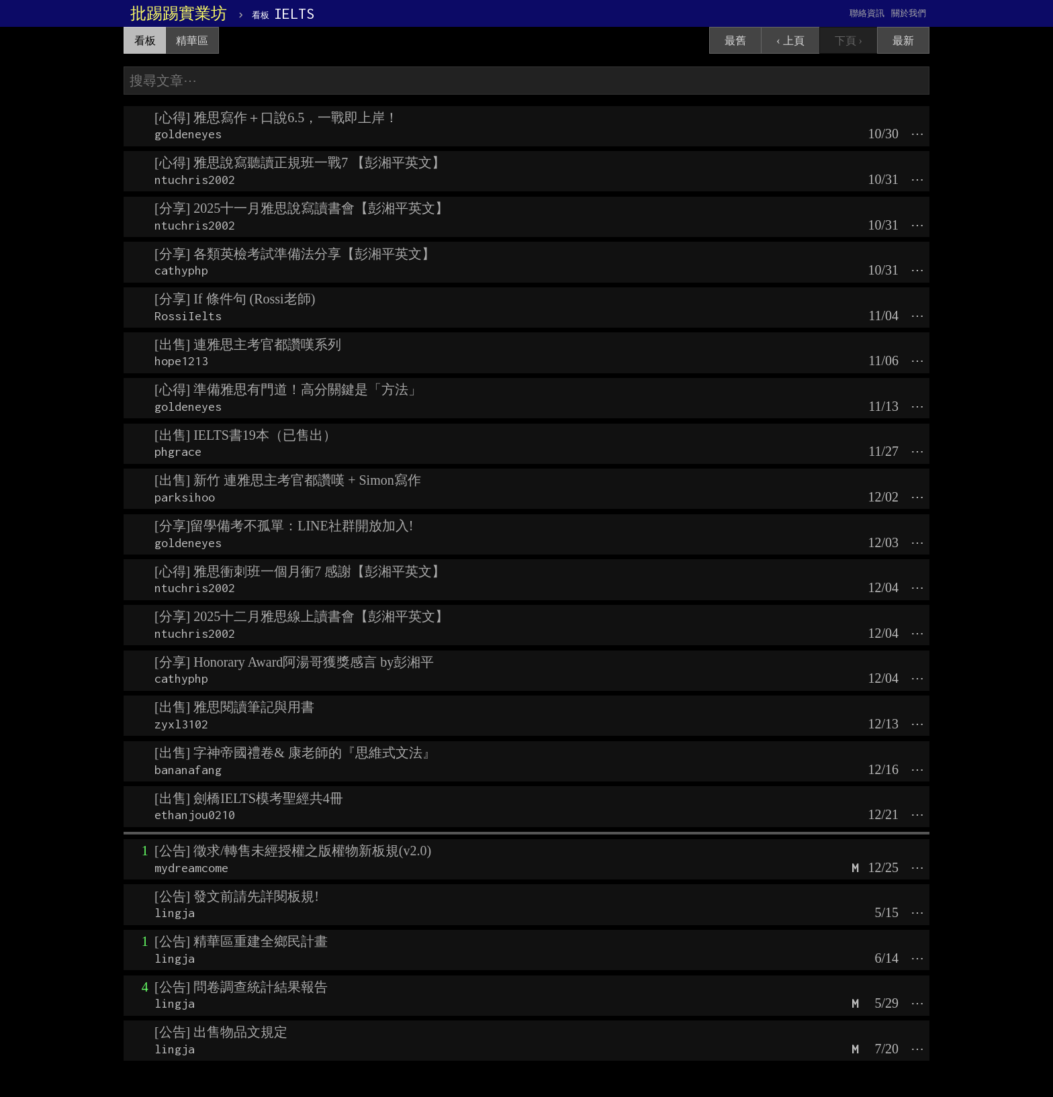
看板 (145, 40)
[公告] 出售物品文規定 (220, 1031)
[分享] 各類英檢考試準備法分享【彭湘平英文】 (294, 253)
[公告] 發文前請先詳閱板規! (236, 896)
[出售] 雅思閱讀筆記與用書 (234, 707)
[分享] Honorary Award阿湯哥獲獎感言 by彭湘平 (294, 662)
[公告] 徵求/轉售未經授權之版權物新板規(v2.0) (292, 850)
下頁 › (848, 40)
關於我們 (908, 13)
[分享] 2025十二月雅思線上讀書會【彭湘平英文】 (301, 616)
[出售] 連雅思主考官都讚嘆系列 (247, 344)
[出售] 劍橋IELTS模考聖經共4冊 (248, 798)
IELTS (283, 13)
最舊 (735, 40)
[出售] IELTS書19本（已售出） (245, 435)
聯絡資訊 (867, 13)
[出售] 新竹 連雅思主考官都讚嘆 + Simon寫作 (287, 480)
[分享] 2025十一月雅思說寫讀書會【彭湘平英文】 (301, 208)
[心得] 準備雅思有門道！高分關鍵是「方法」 (288, 389)
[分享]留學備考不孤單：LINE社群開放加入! (284, 525)
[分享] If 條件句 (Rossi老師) (234, 298)
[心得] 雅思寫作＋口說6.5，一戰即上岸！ (276, 117)
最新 (903, 40)
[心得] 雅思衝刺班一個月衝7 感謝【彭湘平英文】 (299, 571)
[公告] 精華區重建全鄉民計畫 (241, 941)
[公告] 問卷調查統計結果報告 (241, 987)
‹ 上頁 (790, 40)
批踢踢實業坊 (178, 13)
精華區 (192, 40)
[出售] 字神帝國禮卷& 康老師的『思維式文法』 (295, 752)
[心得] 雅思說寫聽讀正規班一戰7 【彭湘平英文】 (299, 162)
